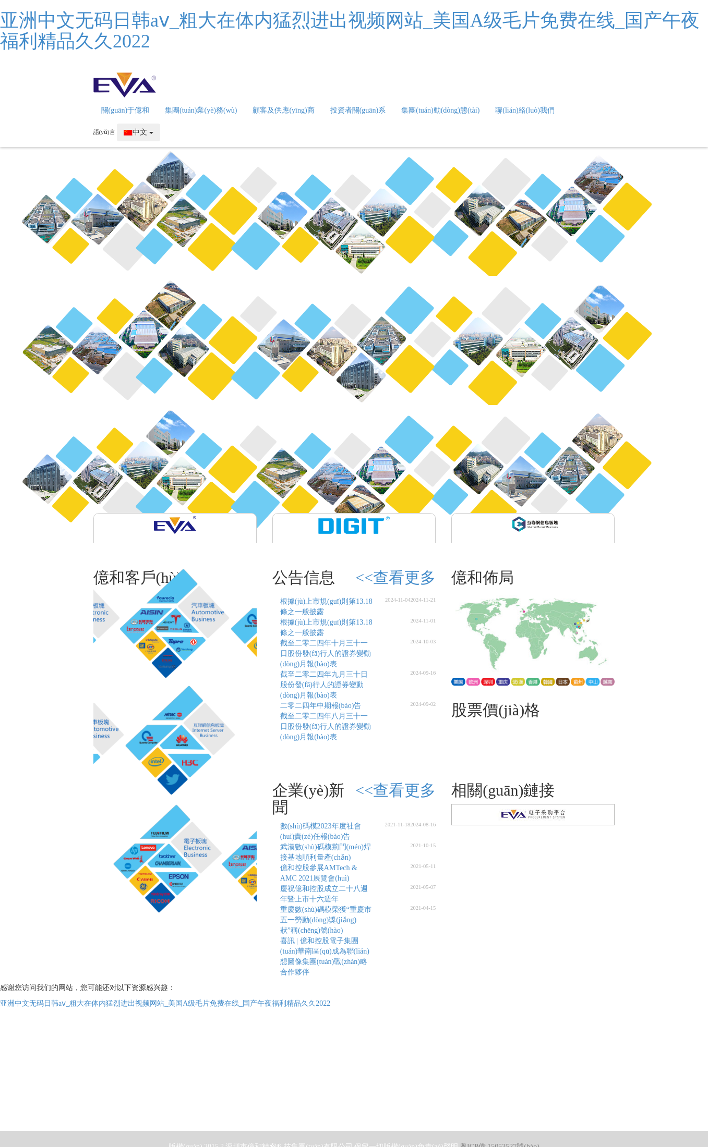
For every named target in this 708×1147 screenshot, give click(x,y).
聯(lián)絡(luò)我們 (525, 110)
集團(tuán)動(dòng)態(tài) (440, 110)
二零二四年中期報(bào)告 (321, 706)
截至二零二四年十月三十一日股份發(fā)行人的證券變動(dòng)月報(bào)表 (325, 653)
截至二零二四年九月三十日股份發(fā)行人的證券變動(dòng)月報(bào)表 (324, 684)
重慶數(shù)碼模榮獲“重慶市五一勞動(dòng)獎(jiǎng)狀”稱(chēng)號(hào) (325, 920)
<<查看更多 (395, 577)
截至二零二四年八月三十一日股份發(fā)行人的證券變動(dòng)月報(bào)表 (325, 726)
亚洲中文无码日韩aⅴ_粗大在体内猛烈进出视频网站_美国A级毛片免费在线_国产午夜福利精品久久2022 (350, 31)
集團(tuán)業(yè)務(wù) (201, 110)
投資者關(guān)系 (358, 110)
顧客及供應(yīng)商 (283, 110)
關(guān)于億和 (125, 110)
